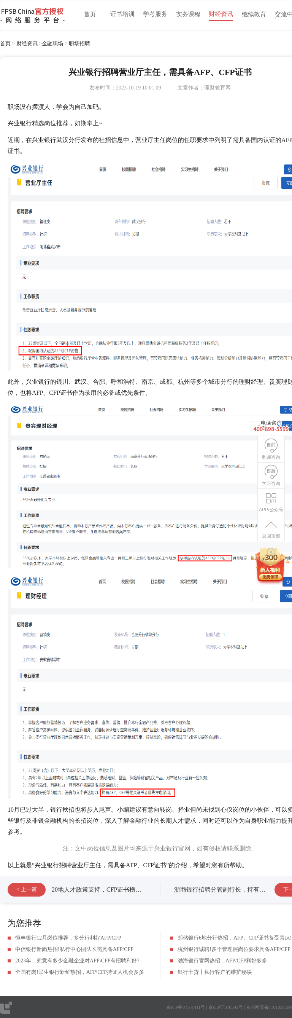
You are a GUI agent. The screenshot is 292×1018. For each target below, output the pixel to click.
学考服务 (155, 14)
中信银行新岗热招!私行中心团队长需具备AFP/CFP (74, 949)
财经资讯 (221, 14)
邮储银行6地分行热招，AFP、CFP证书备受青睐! (235, 938)
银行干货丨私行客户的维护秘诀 (215, 972)
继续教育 (254, 14)
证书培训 (122, 14)
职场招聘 (79, 43)
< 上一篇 (26, 889)
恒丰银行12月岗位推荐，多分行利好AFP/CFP (68, 938)
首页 (90, 14)
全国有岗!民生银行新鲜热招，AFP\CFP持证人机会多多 (79, 972)
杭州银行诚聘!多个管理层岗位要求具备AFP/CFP (234, 949)
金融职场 (52, 43)
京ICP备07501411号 (185, 1007)
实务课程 (188, 14)
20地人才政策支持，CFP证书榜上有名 (103, 889)
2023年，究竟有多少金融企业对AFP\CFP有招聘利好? (77, 961)
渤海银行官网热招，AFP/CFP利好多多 (222, 961)
